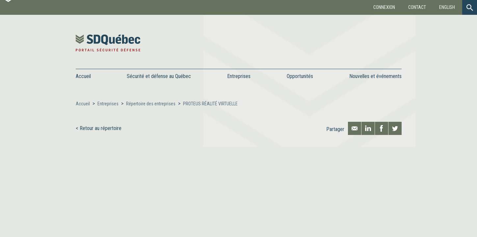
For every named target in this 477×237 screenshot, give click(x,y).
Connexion (384, 7)
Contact (417, 7)
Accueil (83, 76)
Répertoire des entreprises (150, 103)
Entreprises (108, 103)
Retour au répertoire (100, 128)
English (447, 7)
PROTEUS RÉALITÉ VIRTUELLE (210, 103)
